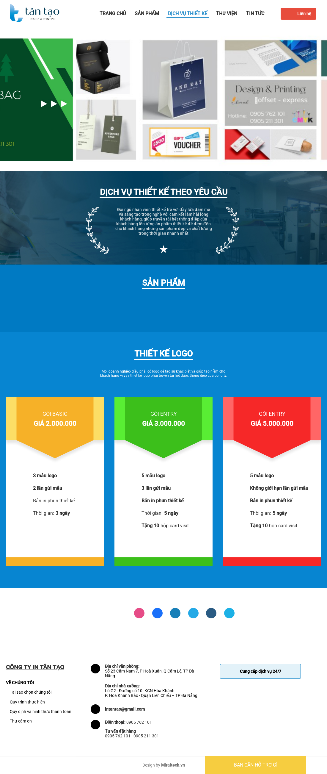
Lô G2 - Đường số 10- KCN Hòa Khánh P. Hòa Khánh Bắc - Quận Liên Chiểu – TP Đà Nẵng (151, 693)
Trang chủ (113, 13)
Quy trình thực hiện (27, 702)
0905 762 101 (139, 722)
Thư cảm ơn (21, 721)
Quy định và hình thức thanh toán (40, 711)
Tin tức (255, 13)
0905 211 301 (146, 736)
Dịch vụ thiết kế (187, 13)
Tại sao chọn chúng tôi (30, 692)
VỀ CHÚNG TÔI (20, 682)
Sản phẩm (147, 13)
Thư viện (226, 13)
